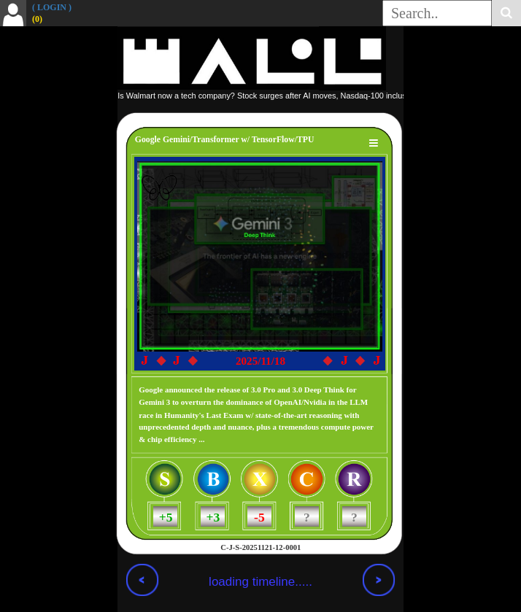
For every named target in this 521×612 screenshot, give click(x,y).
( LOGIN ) (52, 7)
